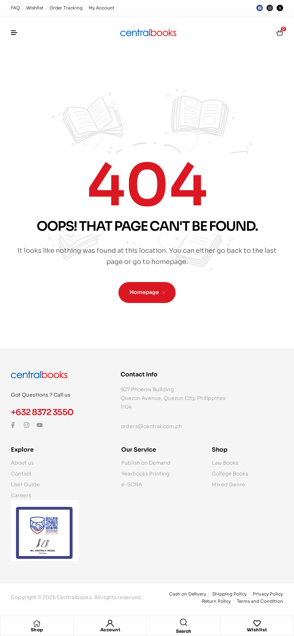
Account (110, 629)
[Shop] (37, 623)
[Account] (110, 623)
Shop (37, 629)
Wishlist (257, 629)
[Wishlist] (257, 623)
